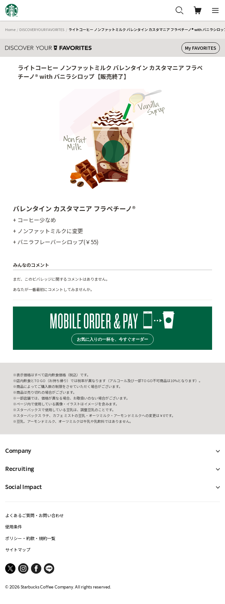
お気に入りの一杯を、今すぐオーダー (112, 339)
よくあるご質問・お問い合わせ (34, 515)
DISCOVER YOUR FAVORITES (41, 29)
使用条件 (13, 527)
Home (10, 29)
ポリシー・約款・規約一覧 (30, 538)
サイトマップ (17, 550)
